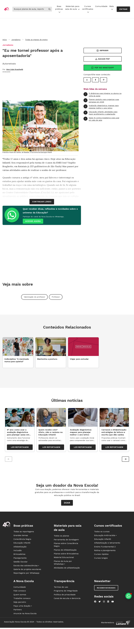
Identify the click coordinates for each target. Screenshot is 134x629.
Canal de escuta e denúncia (67, 599)
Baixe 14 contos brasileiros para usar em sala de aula (101, 119)
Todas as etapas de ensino (36, 40)
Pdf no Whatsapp (102, 67)
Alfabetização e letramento (107, 543)
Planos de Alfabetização (65, 550)
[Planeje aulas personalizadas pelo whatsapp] (128, 596)
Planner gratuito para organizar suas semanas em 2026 (101, 100)
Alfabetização (19, 547)
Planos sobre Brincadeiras (66, 554)
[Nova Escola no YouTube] (112, 602)
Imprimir (102, 50)
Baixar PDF (102, 59)
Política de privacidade (64, 595)
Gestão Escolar (20, 562)
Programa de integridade (66, 591)
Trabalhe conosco (21, 599)
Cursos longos (101, 558)
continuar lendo (41, 201)
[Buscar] (29, 9)
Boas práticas (59, 9)
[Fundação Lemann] (123, 623)
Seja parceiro (19, 602)
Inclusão (17, 551)
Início (4, 40)
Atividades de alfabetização (67, 568)
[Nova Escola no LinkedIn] (108, 602)
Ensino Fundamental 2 (105, 547)
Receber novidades (106, 588)
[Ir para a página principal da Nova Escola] (6, 9)
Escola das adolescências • (26, 566)
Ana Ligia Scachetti (14, 69)
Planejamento (20, 558)
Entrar (123, 9)
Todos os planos (61, 536)
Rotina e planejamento (105, 551)
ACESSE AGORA (33, 221)
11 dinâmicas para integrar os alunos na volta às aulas (102, 94)
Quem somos (19, 595)
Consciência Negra (22, 540)
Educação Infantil (21, 543)
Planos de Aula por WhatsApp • (63, 563)
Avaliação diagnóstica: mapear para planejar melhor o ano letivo (101, 106)
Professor (56, 297)
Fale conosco (19, 591)
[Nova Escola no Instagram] (104, 602)
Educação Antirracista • (105, 536)
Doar (67, 503)
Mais (111, 7)
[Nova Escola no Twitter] (100, 602)
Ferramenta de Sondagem (66, 540)
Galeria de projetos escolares (27, 570)
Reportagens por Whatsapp (26, 573)
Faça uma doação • (22, 606)
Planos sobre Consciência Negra (66, 545)
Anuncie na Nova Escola (25, 614)
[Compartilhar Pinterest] (103, 79)
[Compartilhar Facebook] (95, 79)
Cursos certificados (87, 9)
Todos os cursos (102, 532)
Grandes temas (20, 536)
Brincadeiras (19, 555)
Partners (17, 610)
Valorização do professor (34, 297)
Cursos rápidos (101, 555)
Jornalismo (16, 40)
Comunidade (101, 6)
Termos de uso (61, 587)
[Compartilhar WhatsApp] (87, 79)
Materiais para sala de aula (72, 7)
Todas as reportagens (23, 532)
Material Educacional (64, 558)
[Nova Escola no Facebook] (95, 602)
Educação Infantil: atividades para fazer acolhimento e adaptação (100, 113)
